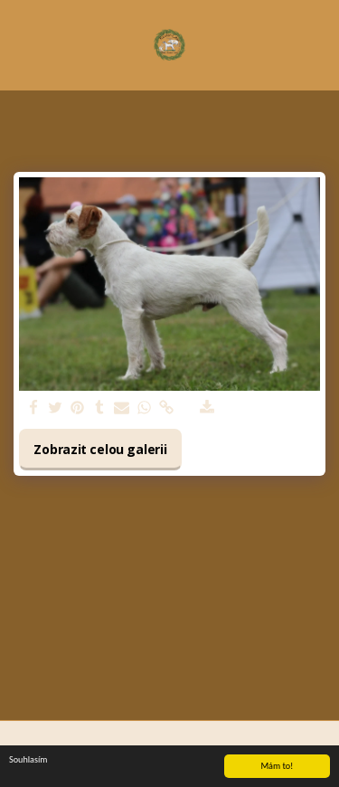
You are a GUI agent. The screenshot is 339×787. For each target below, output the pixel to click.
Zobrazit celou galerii (99, 449)
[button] (20, 43)
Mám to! (276, 767)
